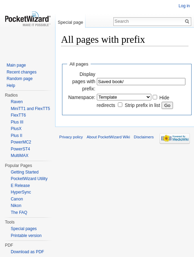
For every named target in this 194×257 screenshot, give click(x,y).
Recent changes (22, 72)
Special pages (24, 228)
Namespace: (81, 97)
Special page (70, 22)
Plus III (17, 122)
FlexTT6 (18, 115)
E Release (20, 185)
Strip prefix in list (142, 105)
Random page (19, 78)
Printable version (26, 235)
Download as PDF (27, 251)
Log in (184, 5)
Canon (17, 199)
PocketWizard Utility (29, 178)
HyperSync (21, 192)
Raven (17, 101)
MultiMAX (19, 155)
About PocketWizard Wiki (108, 137)
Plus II (16, 135)
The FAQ (19, 212)
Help (11, 85)
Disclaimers (144, 137)
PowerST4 (20, 149)
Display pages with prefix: (83, 81)
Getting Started (25, 172)
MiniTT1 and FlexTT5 (30, 108)
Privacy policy (71, 137)
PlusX (16, 128)
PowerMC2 (21, 142)
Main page (16, 65)
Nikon (16, 205)
